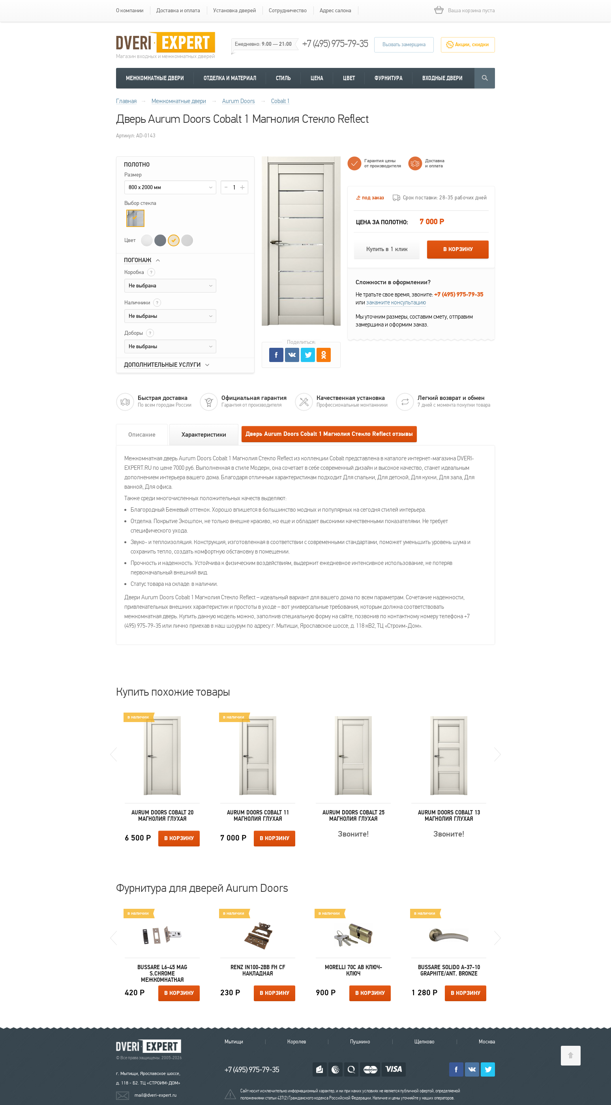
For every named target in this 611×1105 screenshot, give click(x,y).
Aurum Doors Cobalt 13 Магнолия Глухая (449, 815)
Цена (317, 78)
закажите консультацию (396, 302)
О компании (129, 10)
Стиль (283, 78)
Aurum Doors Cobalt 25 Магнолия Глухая (353, 815)
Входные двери (442, 78)
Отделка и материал (230, 78)
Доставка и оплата (178, 10)
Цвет (349, 78)
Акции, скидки (472, 44)
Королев (296, 1042)
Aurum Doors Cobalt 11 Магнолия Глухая (258, 815)
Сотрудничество (288, 10)
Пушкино (360, 1042)
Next (497, 754)
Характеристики (204, 435)
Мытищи (234, 1042)
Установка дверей (234, 10)
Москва (487, 1042)
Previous (113, 754)
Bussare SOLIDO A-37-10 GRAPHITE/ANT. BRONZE (449, 970)
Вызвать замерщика (403, 44)
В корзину (458, 249)
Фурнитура (389, 78)
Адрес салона (335, 10)
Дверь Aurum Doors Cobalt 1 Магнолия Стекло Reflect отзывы (329, 434)
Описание (142, 435)
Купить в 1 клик (387, 249)
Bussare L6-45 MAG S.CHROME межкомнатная (162, 973)
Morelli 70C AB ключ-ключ (353, 970)
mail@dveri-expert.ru (155, 1095)
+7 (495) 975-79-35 (335, 44)
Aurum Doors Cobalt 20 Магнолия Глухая (162, 815)
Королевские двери (150, 1046)
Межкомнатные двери (155, 78)
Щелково (424, 1042)
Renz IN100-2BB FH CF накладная (258, 970)
